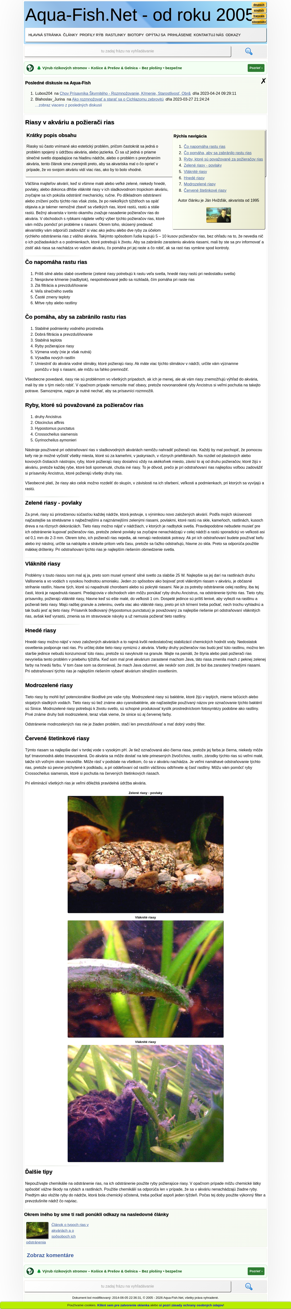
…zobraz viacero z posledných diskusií (68, 105)
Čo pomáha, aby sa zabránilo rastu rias (218, 153)
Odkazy (233, 35)
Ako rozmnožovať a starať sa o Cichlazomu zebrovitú (118, 99)
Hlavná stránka (44, 35)
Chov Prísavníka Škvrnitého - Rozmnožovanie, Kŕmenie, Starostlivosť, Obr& (125, 93)
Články (70, 35)
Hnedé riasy (194, 178)
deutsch (258, 4)
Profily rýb (91, 35)
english (259, 10)
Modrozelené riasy (200, 184)
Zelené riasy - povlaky (203, 165)
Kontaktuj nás (209, 35)
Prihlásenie (179, 35)
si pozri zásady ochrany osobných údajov (191, 1305)
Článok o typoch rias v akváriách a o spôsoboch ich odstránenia (58, 1233)
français (258, 16)
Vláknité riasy (195, 172)
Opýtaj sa (156, 35)
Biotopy (135, 35)
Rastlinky (115, 35)
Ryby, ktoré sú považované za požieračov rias (223, 159)
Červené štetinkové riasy (205, 190)
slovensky (259, 22)
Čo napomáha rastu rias (205, 146)
